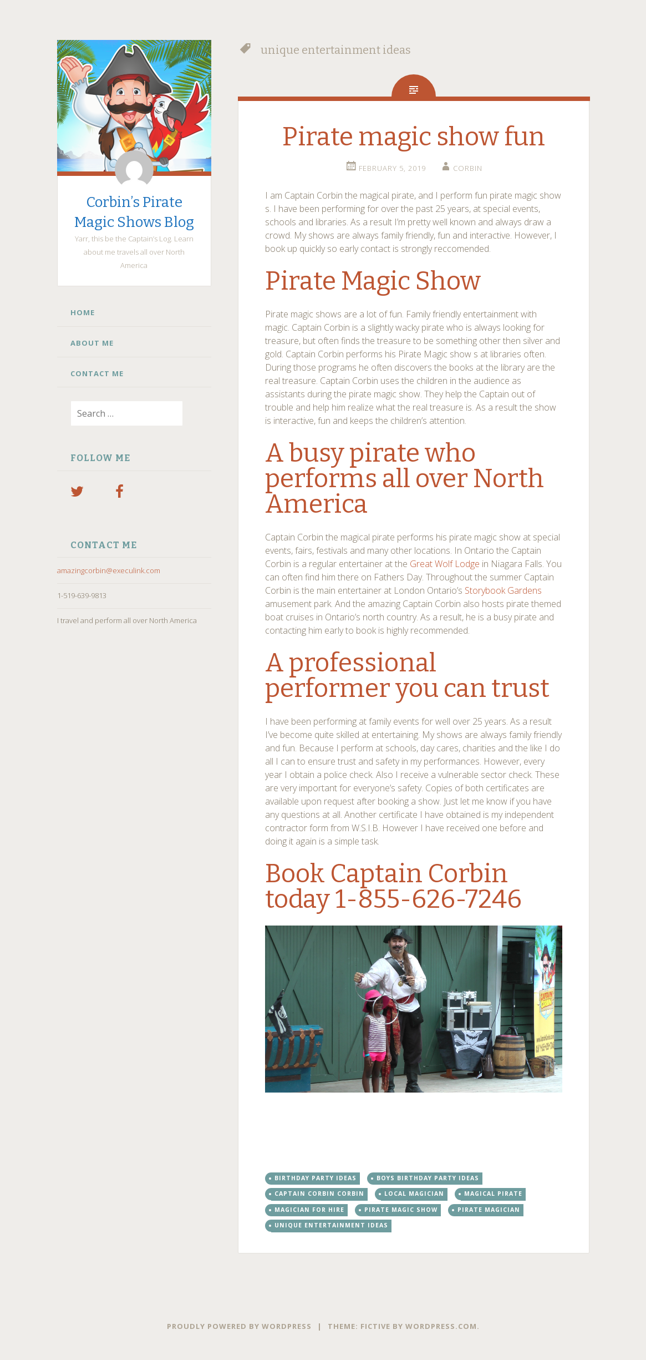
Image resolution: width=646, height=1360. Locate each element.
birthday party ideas (315, 1178)
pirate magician (488, 1210)
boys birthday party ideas (428, 1178)
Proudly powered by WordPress (239, 1326)
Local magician (414, 1193)
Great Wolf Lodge (445, 564)
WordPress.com (441, 1326)
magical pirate (493, 1193)
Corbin (467, 168)
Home (82, 312)
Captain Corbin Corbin (319, 1193)
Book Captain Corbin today (386, 886)
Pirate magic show (401, 1210)
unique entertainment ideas (331, 1225)
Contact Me (97, 373)
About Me (92, 343)
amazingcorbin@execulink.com (108, 570)
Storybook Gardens (503, 590)
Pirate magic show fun (413, 137)
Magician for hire (309, 1210)
